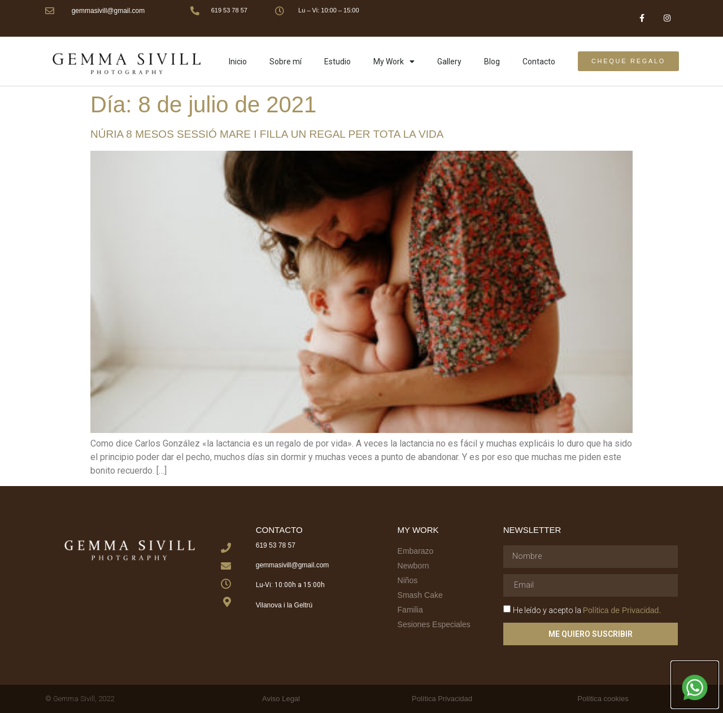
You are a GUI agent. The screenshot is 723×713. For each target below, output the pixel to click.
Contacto (538, 61)
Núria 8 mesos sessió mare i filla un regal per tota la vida (266, 134)
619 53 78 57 (229, 10)
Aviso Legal (281, 698)
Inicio (238, 61)
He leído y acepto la (587, 609)
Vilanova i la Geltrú (284, 605)
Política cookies (602, 698)
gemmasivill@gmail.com (108, 11)
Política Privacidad (442, 698)
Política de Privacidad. (622, 609)
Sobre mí (285, 61)
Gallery (449, 61)
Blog (492, 61)
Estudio (337, 61)
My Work (394, 61)
